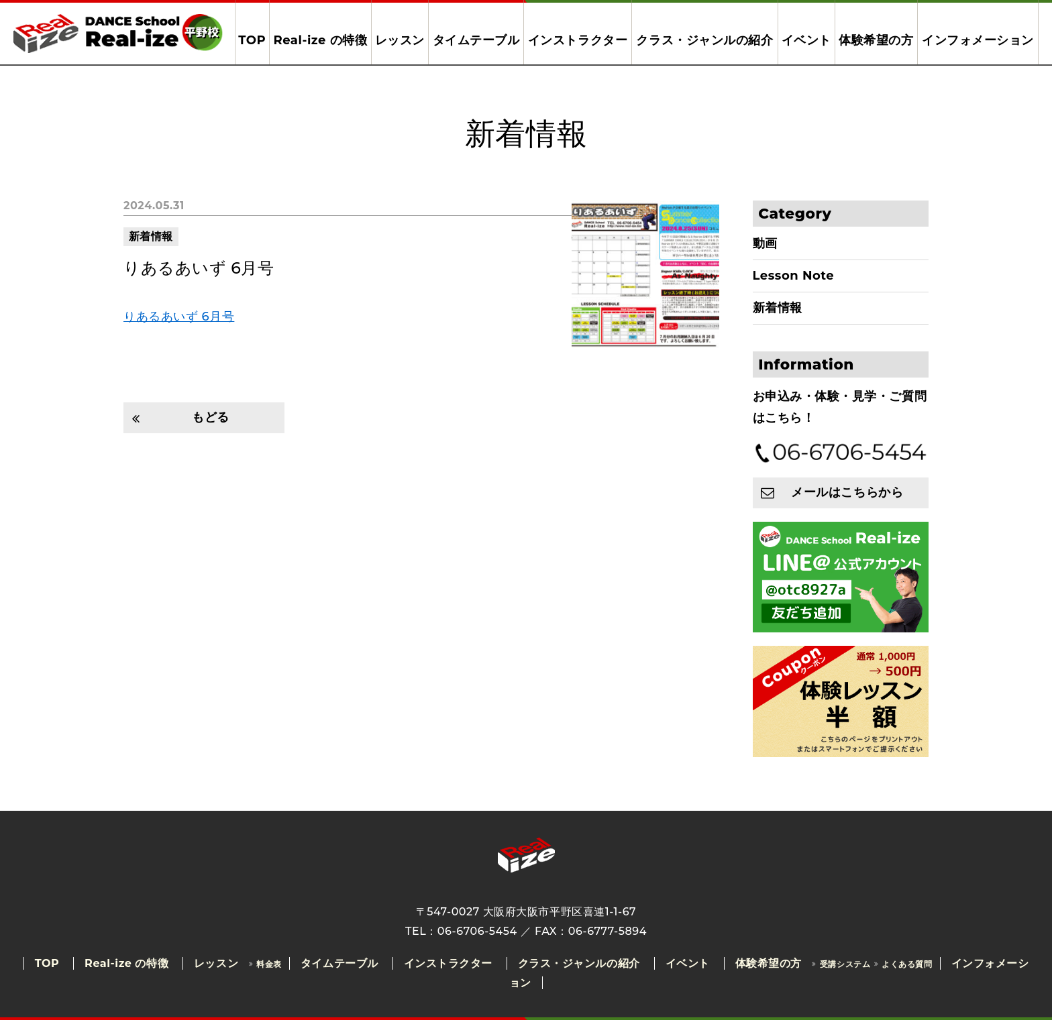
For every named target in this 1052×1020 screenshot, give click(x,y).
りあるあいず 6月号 (198, 268)
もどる (210, 417)
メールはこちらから (847, 492)
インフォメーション (978, 40)
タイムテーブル (476, 40)
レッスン (400, 40)
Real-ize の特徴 (320, 40)
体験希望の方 (876, 40)
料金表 (269, 964)
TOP (252, 40)
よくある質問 (907, 964)
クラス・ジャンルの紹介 (704, 40)
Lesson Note (794, 275)
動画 (765, 243)
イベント (806, 40)
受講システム (845, 964)
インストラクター (577, 40)
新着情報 (151, 236)
